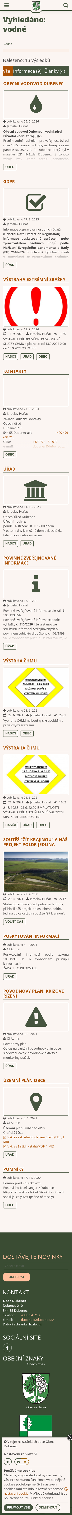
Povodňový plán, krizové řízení (33, 993)
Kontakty (14, 371)
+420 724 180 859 (44, 442)
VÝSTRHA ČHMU (20, 661)
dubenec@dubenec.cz (49, 446)
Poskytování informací (31, 936)
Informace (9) (27, 71)
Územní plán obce (24, 1080)
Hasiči (10, 356)
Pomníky (13, 1169)
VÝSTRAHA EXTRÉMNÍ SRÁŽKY (34, 279)
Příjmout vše (18, 1507)
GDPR (9, 181)
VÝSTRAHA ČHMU (21, 748)
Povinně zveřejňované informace (29, 560)
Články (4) (54, 71)
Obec (9, 167)
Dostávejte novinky (33, 1256)
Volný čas (14, 921)
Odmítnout (48, 1507)
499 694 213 (30, 1315)
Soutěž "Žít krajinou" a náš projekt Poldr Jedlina (35, 842)
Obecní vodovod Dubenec (33, 83)
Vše (6, 71)
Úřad (9, 265)
